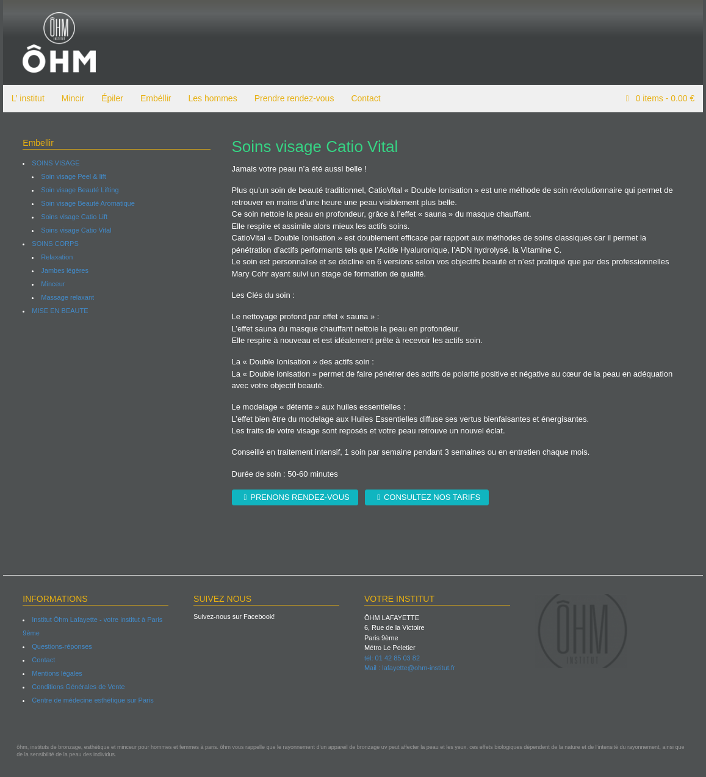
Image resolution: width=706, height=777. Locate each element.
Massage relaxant (65, 297)
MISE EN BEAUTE (57, 310)
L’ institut (25, 98)
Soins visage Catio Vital (73, 230)
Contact (363, 98)
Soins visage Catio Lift (71, 216)
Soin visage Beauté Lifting (77, 189)
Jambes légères (62, 270)
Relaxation (54, 257)
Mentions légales (54, 673)
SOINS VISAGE (53, 163)
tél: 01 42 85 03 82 (392, 658)
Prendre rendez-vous (291, 98)
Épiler (109, 98)
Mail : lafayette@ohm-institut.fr (409, 667)
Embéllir (152, 98)
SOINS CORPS (52, 243)
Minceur (50, 283)
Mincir (70, 98)
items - (666, 98)
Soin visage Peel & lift (70, 176)
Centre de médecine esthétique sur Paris (90, 700)
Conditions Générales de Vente (75, 686)
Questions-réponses (59, 646)
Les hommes (210, 98)
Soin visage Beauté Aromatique (85, 203)
